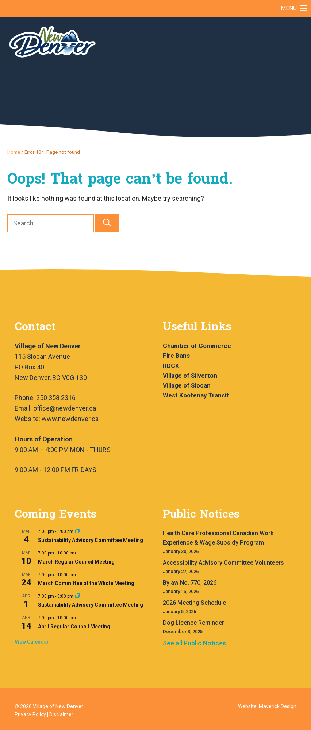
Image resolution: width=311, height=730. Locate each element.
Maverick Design (277, 706)
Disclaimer (61, 714)
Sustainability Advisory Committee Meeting (90, 540)
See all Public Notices (194, 643)
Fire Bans (176, 355)
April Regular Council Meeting (74, 626)
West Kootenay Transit (196, 395)
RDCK (171, 365)
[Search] (107, 223)
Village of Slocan (187, 385)
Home (13, 152)
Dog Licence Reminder (193, 622)
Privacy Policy (30, 714)
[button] (289, 8)
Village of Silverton (190, 375)
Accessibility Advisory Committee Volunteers (223, 562)
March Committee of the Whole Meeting (86, 583)
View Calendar (32, 642)
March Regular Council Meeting (76, 562)
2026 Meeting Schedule (194, 602)
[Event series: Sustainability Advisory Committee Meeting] (77, 531)
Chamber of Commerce (197, 345)
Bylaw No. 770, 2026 (189, 582)
